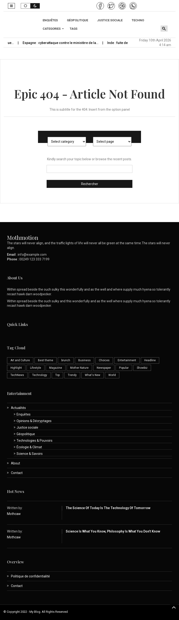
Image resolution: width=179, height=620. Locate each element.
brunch (65, 360)
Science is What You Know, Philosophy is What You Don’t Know (113, 531)
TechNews (17, 375)
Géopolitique (26, 434)
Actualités (18, 408)
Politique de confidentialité (30, 576)
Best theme (45, 360)
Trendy (72, 375)
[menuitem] (51, 20)
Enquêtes (24, 414)
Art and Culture (20, 360)
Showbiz (142, 367)
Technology (39, 375)
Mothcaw (14, 514)
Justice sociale (27, 427)
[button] (11, 6)
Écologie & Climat (29, 447)
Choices (104, 360)
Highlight (16, 367)
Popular (124, 367)
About (15, 463)
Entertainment (127, 360)
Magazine (55, 367)
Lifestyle (35, 367)
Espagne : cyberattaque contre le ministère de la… (64, 43)
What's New (92, 375)
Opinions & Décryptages (34, 421)
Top (57, 375)
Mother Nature (79, 367)
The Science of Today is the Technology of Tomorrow (108, 508)
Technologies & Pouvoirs (34, 440)
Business (84, 360)
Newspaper (104, 367)
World (112, 375)
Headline (150, 360)
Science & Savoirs (30, 454)
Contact (17, 473)
